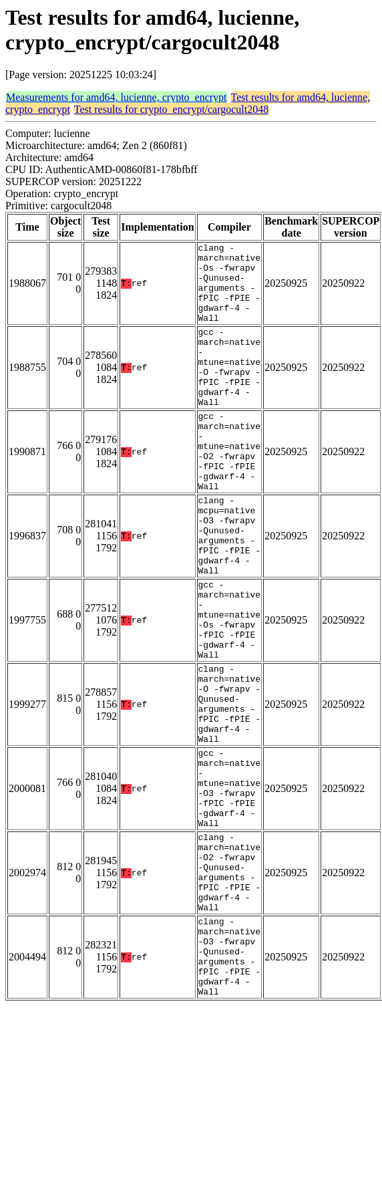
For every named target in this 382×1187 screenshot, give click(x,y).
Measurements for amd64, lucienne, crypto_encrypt (116, 97)
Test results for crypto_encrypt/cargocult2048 (171, 109)
